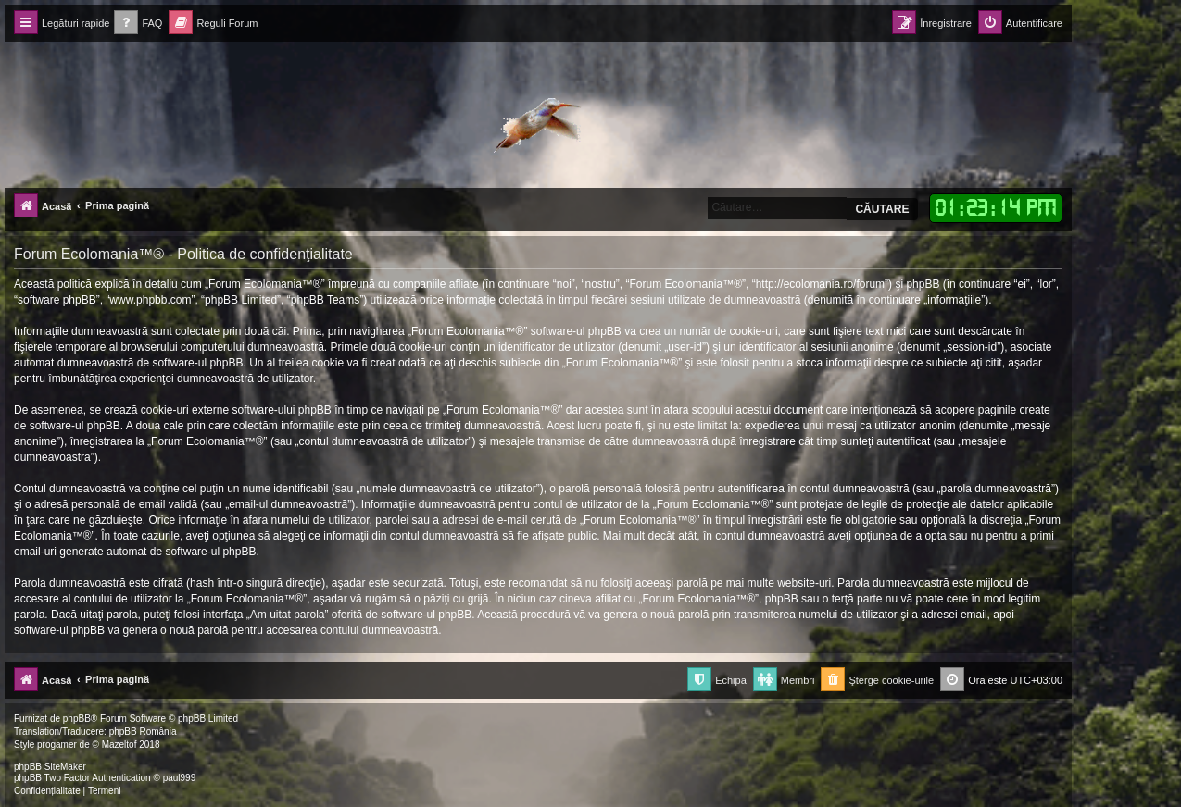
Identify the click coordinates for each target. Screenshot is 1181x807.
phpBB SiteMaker (50, 767)
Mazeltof (119, 744)
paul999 (179, 778)
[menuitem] (138, 23)
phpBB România (143, 731)
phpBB (77, 719)
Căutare (882, 209)
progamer (57, 744)
